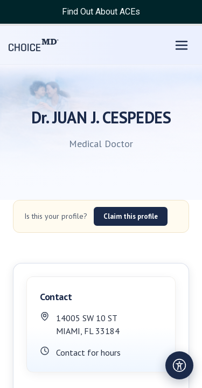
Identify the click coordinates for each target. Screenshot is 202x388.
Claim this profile (130, 216)
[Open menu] (181, 45)
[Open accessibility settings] (179, 365)
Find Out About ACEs (101, 11)
